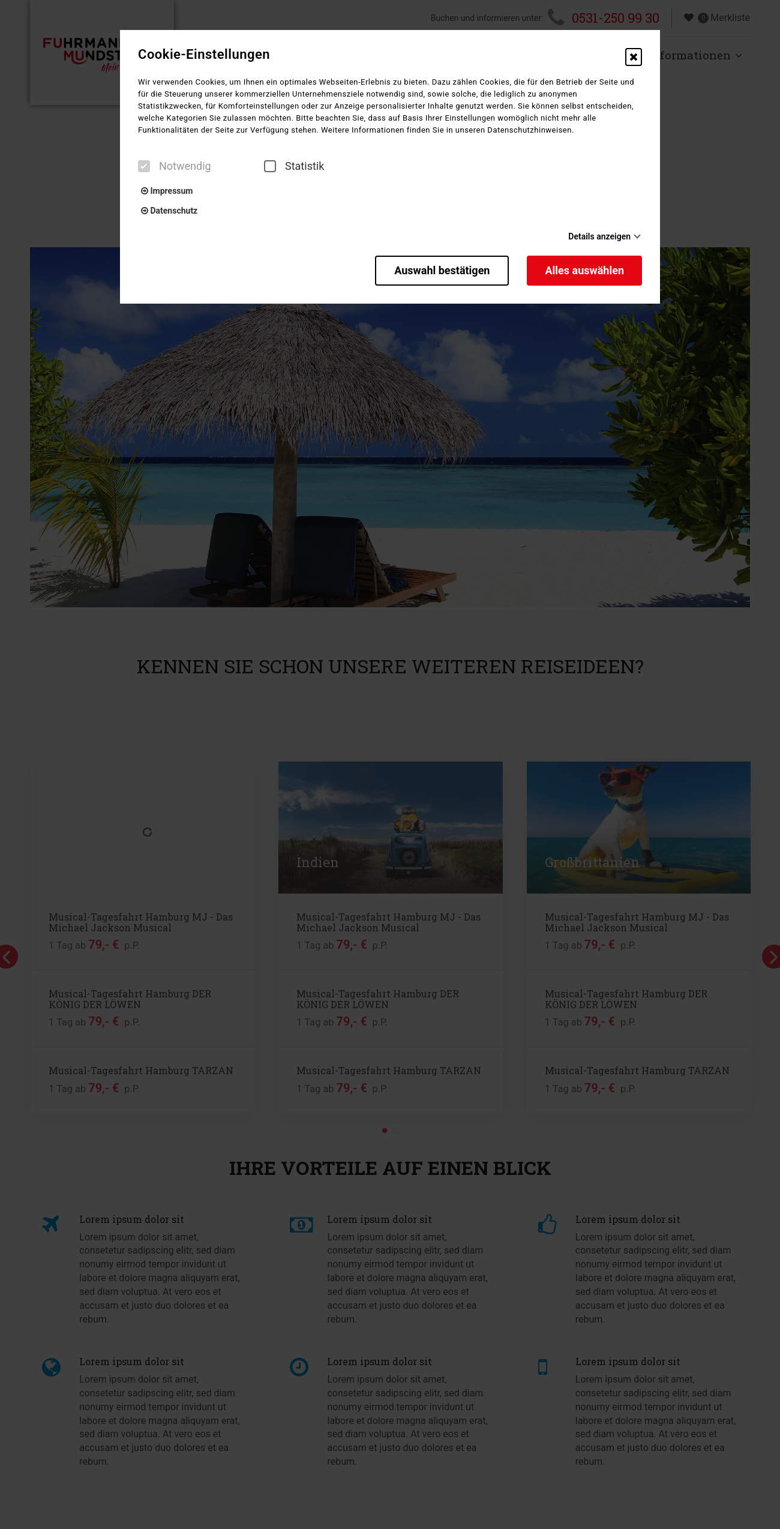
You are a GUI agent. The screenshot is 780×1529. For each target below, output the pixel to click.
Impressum (167, 191)
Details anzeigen (599, 236)
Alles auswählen (584, 270)
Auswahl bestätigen (442, 270)
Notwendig (174, 166)
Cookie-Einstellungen (204, 54)
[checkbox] (144, 166)
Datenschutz (169, 210)
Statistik (294, 166)
